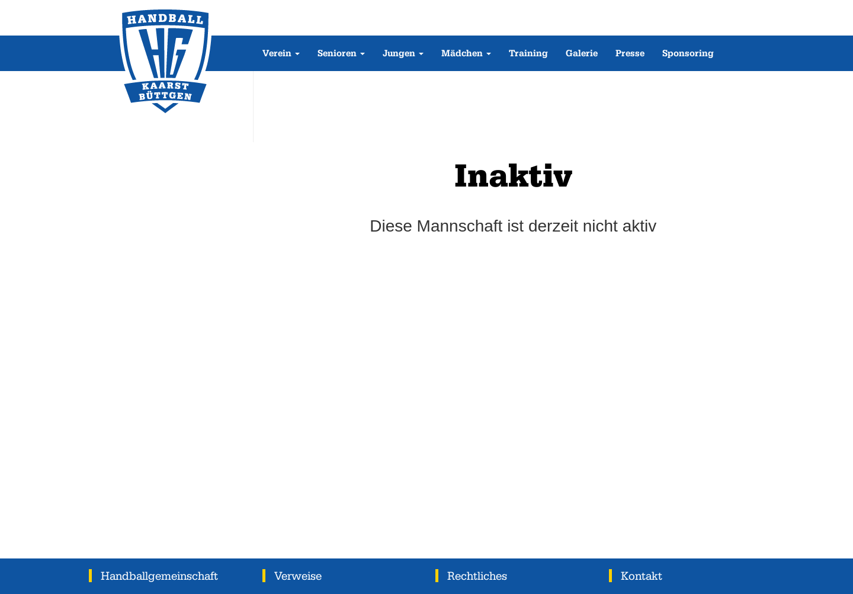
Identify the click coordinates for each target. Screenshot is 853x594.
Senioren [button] (341, 53)
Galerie (582, 53)
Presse (629, 53)
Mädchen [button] (466, 53)
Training (528, 53)
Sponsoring (688, 53)
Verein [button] (281, 53)
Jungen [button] (403, 53)
